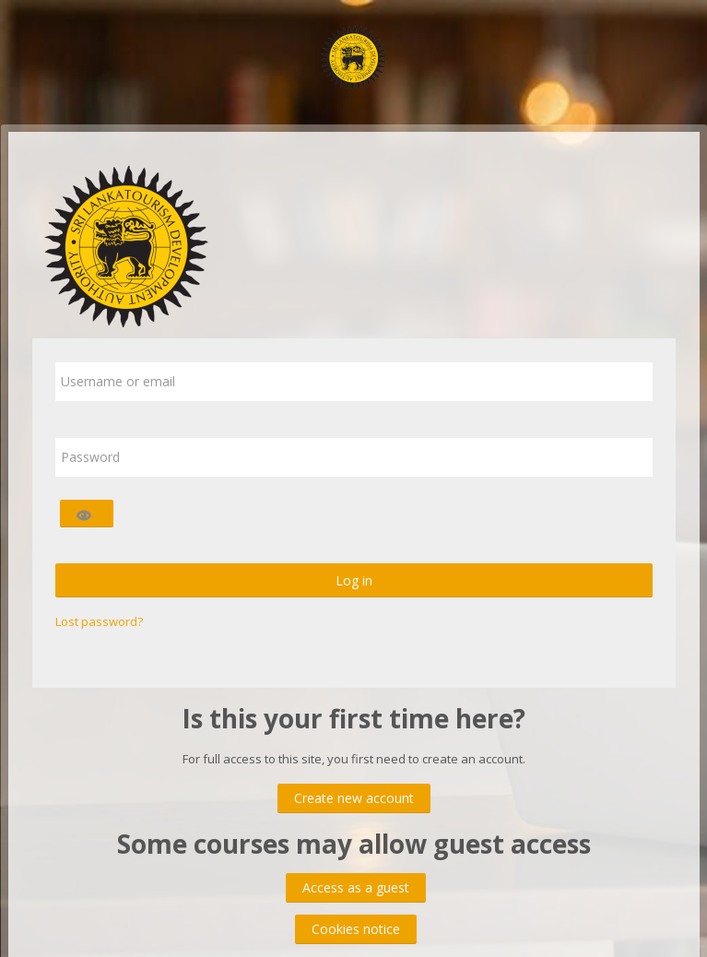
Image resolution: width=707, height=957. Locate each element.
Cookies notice (356, 929)
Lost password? (99, 621)
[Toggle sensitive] (86, 513)
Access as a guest (355, 887)
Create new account (354, 798)
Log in (354, 580)
